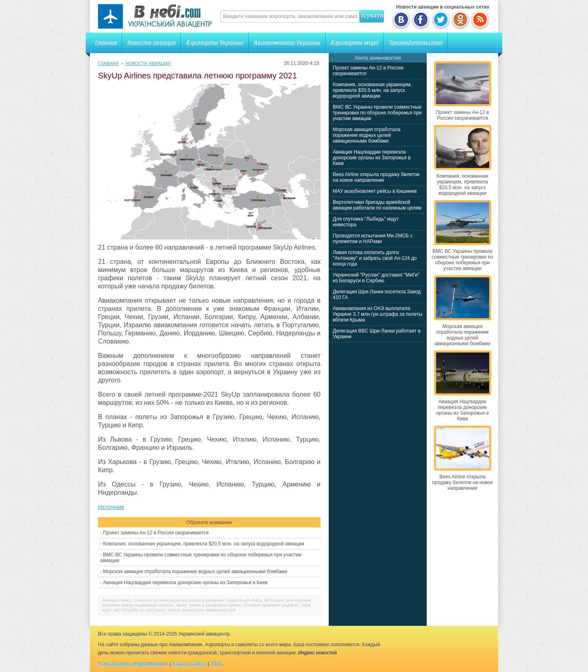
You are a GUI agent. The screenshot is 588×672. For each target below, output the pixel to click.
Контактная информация (133, 663)
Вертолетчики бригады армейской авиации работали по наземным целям (377, 205)
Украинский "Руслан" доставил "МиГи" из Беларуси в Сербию (376, 278)
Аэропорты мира (354, 43)
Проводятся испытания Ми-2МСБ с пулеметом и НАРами (373, 238)
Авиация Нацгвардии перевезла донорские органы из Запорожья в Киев (185, 582)
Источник (111, 506)
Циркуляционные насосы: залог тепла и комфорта (174, 605)
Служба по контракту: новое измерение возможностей (178, 609)
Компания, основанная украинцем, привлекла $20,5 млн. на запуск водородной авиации (203, 544)
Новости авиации (151, 43)
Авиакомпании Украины (287, 43)
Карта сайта (189, 663)
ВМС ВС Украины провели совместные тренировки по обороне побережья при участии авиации (377, 112)
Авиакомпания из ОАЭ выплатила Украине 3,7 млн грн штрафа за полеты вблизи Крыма (377, 314)
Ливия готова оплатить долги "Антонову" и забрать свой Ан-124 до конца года (375, 258)
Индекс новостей (317, 653)
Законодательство (415, 43)
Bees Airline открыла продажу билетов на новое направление (376, 177)
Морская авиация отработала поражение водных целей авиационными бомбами (195, 571)
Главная (106, 43)
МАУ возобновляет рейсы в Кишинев (375, 191)
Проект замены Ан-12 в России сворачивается (155, 533)
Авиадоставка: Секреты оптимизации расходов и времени (163, 600)
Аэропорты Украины (214, 43)
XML (217, 663)
